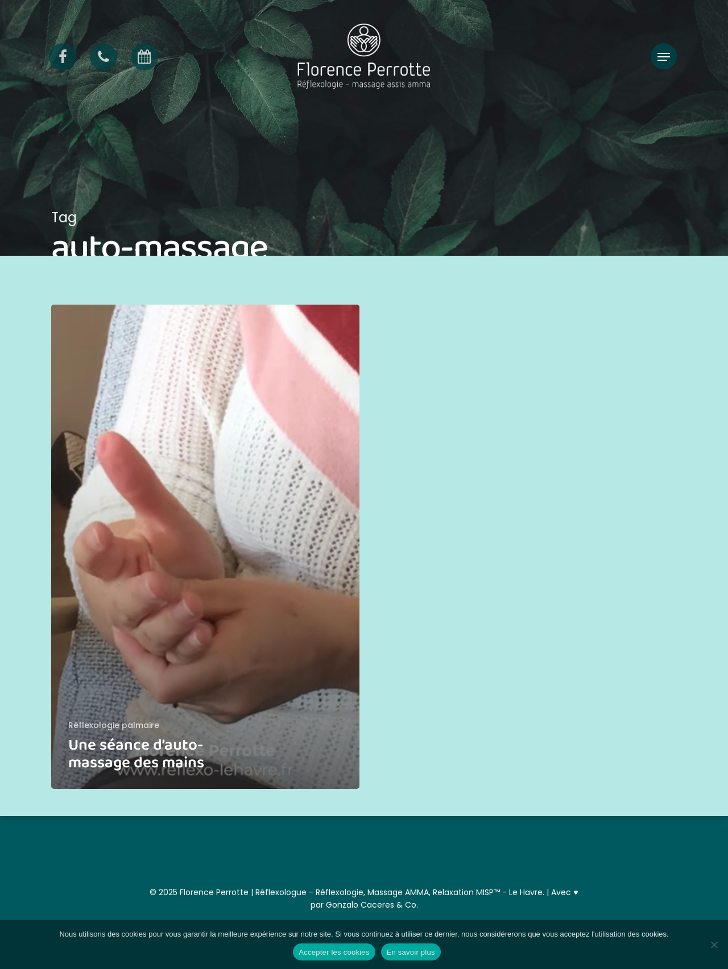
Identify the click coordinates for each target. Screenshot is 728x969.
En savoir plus (411, 952)
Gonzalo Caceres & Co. (372, 904)
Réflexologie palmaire (113, 725)
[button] (664, 57)
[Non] (713, 944)
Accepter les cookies (334, 952)
